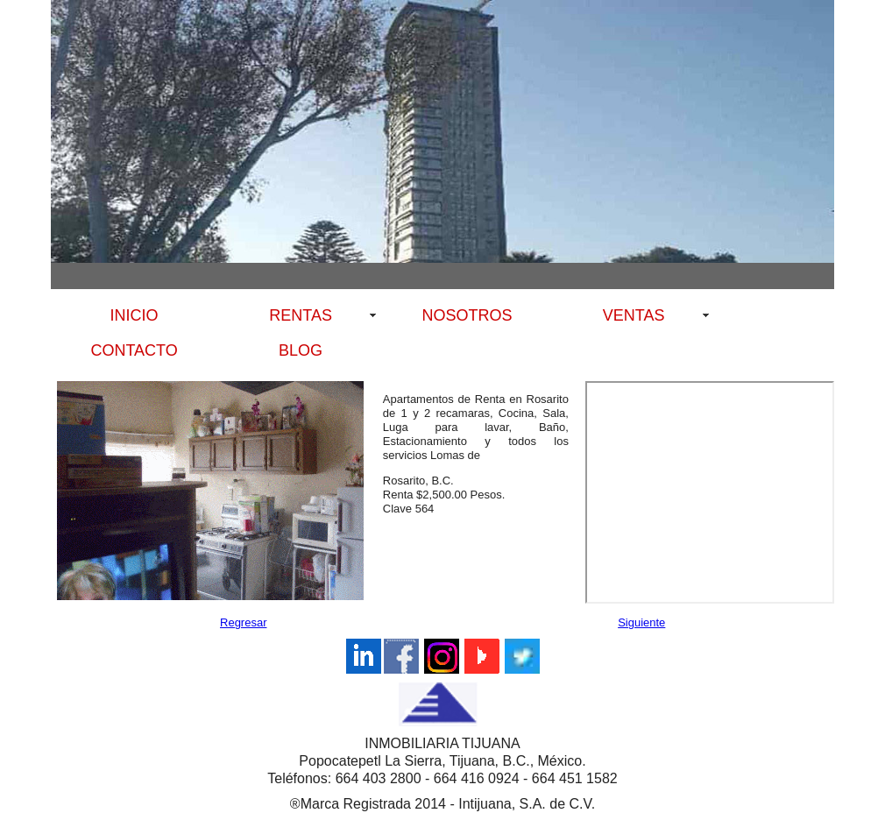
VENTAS (634, 315)
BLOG (300, 350)
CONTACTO (133, 350)
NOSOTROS (467, 315)
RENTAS (300, 315)
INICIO (134, 315)
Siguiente (641, 622)
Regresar (243, 622)
